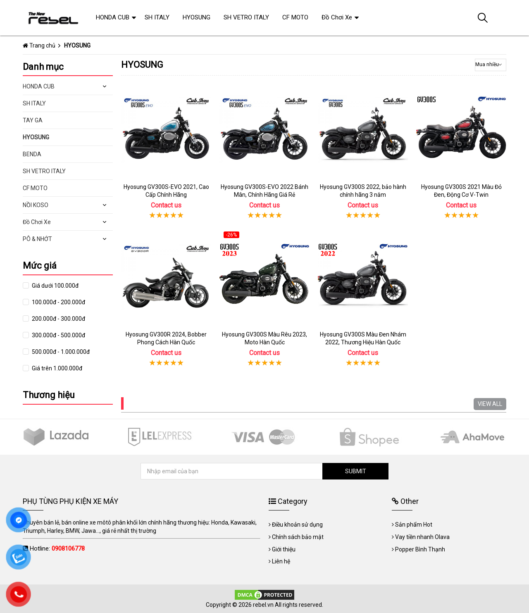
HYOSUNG (36, 137)
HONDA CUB (39, 86)
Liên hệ (281, 561)
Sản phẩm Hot (413, 524)
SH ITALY (34, 103)
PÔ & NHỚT (37, 239)
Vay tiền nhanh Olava (422, 537)
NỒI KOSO (35, 205)
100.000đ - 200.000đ (58, 302)
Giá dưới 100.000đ (55, 285)
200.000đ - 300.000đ (58, 318)
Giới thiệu (283, 549)
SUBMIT (355, 471)
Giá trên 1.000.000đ (56, 368)
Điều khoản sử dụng (297, 524)
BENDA (32, 154)
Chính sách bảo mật (298, 537)
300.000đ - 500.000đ (58, 335)
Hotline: (57, 548)
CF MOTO (35, 188)
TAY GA (33, 120)
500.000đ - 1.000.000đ (60, 351)
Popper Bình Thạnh (420, 549)
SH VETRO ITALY (44, 171)
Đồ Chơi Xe (37, 222)
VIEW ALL (490, 404)
